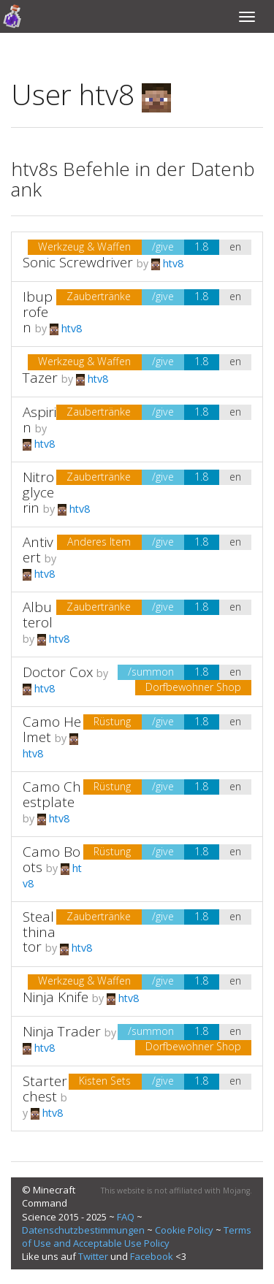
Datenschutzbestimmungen (83, 1230)
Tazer (40, 377)
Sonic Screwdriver (78, 262)
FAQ (125, 1216)
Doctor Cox (58, 671)
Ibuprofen (38, 312)
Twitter (93, 1256)
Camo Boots (51, 859)
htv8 (167, 263)
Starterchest (45, 1088)
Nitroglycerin (38, 492)
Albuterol (38, 614)
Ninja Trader (62, 1031)
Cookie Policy (184, 1230)
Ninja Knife (55, 996)
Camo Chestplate (52, 794)
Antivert (38, 549)
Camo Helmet (52, 729)
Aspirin (39, 419)
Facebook (151, 1256)
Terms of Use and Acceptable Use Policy (136, 1236)
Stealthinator (39, 932)
